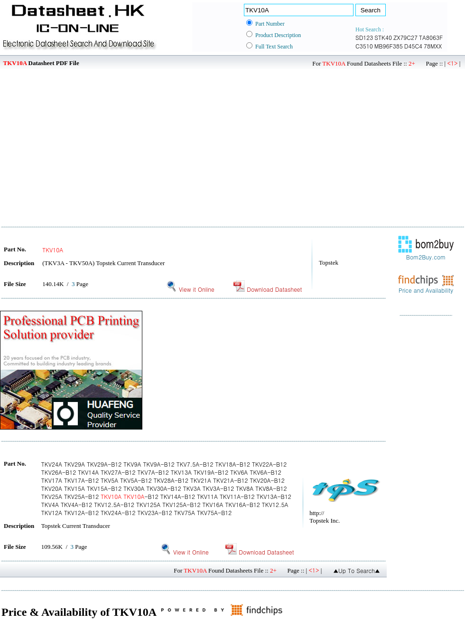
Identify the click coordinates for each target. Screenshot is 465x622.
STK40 (383, 37)
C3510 (364, 46)
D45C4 (413, 46)
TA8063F (431, 37)
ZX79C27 (405, 37)
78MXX (433, 46)
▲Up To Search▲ (356, 570)
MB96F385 (388, 46)
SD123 (364, 37)
